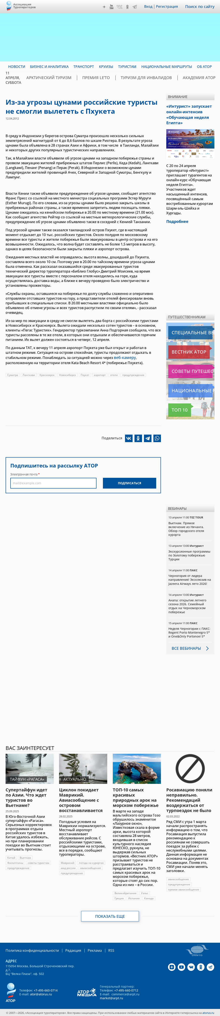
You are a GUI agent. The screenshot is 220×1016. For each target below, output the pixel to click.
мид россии (68, 864)
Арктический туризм (44, 77)
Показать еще (110, 912)
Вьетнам (25, 853)
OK (130, 7)
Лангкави (29, 374)
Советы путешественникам (191, 367)
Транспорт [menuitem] (83, 66)
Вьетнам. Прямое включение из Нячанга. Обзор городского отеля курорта (186, 525)
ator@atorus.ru (41, 990)
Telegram (138, 7)
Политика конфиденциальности (29, 946)
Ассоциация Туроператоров (24, 5)
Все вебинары (184, 644)
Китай (11, 853)
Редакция (66, 946)
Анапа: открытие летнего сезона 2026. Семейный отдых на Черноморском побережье (187, 602)
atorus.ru (208, 1008)
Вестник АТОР (180, 348)
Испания (134, 894)
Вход (151, 6)
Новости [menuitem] (16, 66)
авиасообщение (90, 864)
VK (122, 7)
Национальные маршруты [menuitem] (166, 66)
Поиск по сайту (201, 6)
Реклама (86, 946)
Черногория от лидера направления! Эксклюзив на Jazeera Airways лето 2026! (189, 575)
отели (114, 374)
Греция (119, 894)
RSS (101, 946)
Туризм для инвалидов (125, 77)
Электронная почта (23, 474)
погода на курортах (91, 859)
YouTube (114, 7)
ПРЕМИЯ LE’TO (83, 77)
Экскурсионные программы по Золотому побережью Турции (189, 551)
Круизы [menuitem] (106, 66)
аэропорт (100, 374)
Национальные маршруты (191, 387)
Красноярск (47, 374)
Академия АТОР (168, 77)
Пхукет (85, 374)
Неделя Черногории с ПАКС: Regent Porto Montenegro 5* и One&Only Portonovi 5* (189, 628)
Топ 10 (175, 406)
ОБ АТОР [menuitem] (204, 66)
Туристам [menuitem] (127, 66)
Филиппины (15, 859)
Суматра (12, 374)
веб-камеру (123, 357)
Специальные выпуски (188, 329)
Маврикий (67, 859)
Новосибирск (67, 374)
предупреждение (133, 374)
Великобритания (125, 889)
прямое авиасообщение (183, 885)
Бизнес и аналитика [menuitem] (49, 66)
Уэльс (144, 889)
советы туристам (38, 859)
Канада (149, 894)
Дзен (107, 7)
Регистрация (170, 6)
